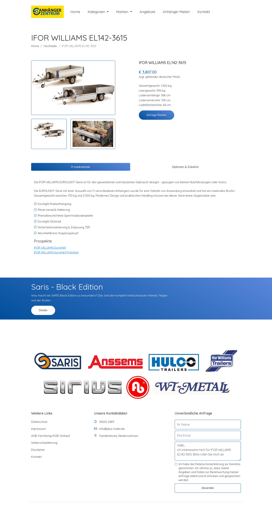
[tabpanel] (73, 85)
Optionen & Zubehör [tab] (185, 167)
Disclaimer (38, 450)
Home (75, 12)
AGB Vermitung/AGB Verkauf (50, 436)
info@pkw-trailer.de (109, 429)
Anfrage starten (156, 115)
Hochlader (50, 46)
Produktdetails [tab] (80, 167)
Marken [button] (122, 12)
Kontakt (203, 12)
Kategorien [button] (97, 12)
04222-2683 (104, 422)
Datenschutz (39, 422)
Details (43, 310)
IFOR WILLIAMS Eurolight (50, 247)
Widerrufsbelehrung (44, 443)
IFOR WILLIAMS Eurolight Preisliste (56, 252)
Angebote (147, 12)
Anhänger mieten (176, 12)
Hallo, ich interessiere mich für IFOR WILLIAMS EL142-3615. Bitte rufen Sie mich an (208, 451)
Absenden (208, 488)
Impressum (38, 429)
